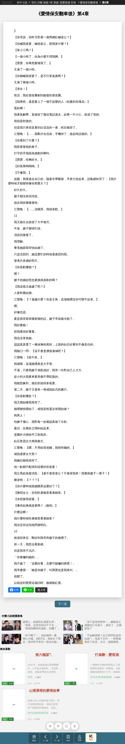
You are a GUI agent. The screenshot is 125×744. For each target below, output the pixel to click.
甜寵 (46, 2)
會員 (91, 737)
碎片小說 (22, 2)
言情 (73, 2)
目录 (68, 738)
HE (51, 2)
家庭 (56, 2)
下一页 (62, 604)
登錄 (79, 738)
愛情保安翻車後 (89, 2)
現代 (34, 2)
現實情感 (65, 2)
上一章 (45, 738)
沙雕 (39, 2)
